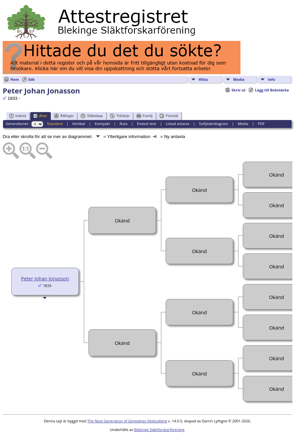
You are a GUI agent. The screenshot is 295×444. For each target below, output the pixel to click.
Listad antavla (177, 123)
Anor (40, 115)
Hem (14, 79)
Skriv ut (238, 89)
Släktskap (92, 115)
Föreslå (169, 115)
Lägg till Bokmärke (272, 89)
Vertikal (78, 123)
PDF (261, 123)
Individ (17, 115)
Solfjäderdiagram (213, 123)
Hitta (203, 79)
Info (271, 79)
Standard (55, 123)
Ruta (123, 123)
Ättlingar (64, 115)
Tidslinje (119, 115)
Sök (31, 79)
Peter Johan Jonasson (45, 278)
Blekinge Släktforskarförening (159, 429)
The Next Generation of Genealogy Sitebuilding (127, 420)
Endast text (146, 123)
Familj (144, 115)
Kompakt (102, 123)
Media (238, 79)
